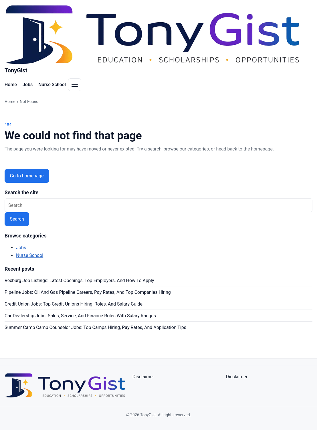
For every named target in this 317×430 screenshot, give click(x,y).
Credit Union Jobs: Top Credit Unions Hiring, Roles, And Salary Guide (73, 304)
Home (11, 84)
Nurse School (52, 84)
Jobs (28, 84)
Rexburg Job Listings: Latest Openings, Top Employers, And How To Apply (79, 280)
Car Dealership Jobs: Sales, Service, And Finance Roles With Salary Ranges (80, 315)
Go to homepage (27, 176)
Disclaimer (143, 376)
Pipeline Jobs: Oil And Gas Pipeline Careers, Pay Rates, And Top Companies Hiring (88, 292)
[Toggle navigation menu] (74, 84)
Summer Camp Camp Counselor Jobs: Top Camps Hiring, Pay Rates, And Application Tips (95, 327)
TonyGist (16, 70)
